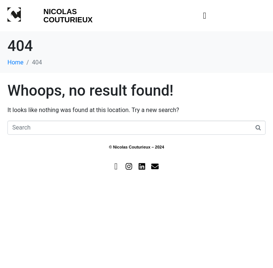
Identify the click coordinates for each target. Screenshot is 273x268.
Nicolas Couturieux (67, 15)
